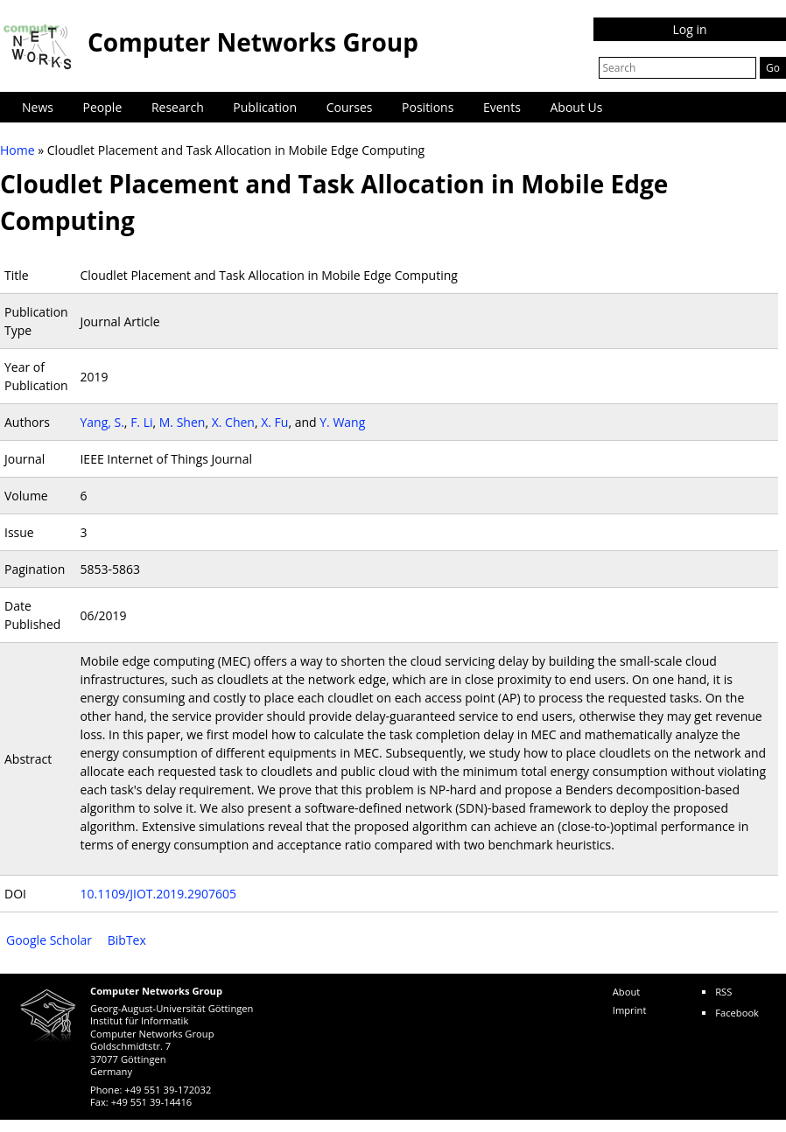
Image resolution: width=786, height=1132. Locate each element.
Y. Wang (342, 422)
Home (17, 150)
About (627, 991)
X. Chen (233, 422)
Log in (689, 29)
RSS (723, 991)
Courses (349, 107)
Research (177, 107)
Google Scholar (49, 940)
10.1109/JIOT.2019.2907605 (158, 893)
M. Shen (182, 422)
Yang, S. (101, 422)
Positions (427, 107)
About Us (577, 107)
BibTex (127, 940)
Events (502, 107)
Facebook (737, 1012)
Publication (265, 107)
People (103, 107)
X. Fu (274, 422)
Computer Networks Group (253, 42)
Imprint (630, 1010)
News (37, 107)
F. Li (141, 422)
